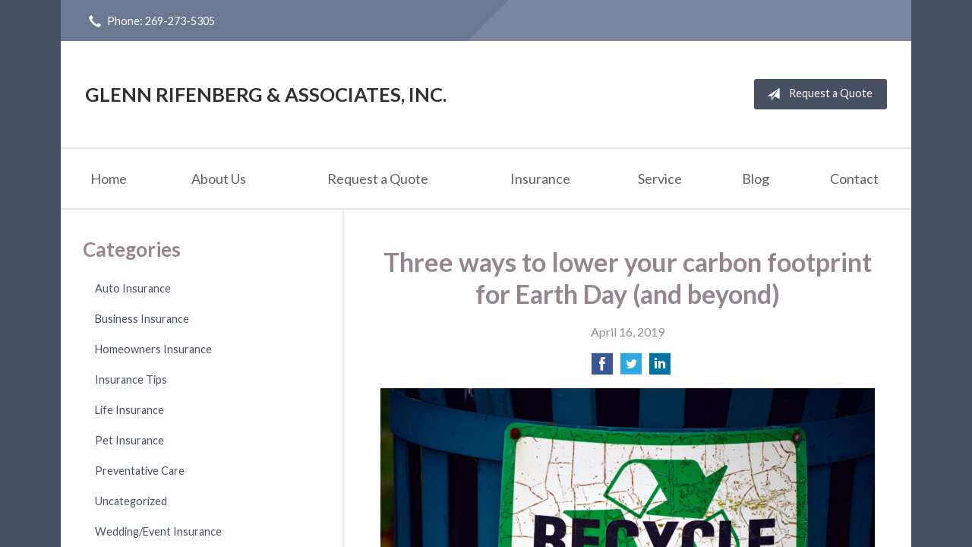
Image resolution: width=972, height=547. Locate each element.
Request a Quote (817, 94)
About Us (218, 178)
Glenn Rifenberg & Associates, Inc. (266, 94)
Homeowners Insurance (153, 349)
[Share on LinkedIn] (660, 368)
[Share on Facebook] (602, 368)
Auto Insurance (133, 288)
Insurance (540, 178)
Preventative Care (140, 470)
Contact (854, 178)
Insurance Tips (131, 379)
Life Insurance (129, 409)
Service (660, 178)
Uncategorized (131, 501)
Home (108, 178)
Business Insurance (142, 318)
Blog (755, 178)
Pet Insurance (129, 440)
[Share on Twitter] (631, 368)
